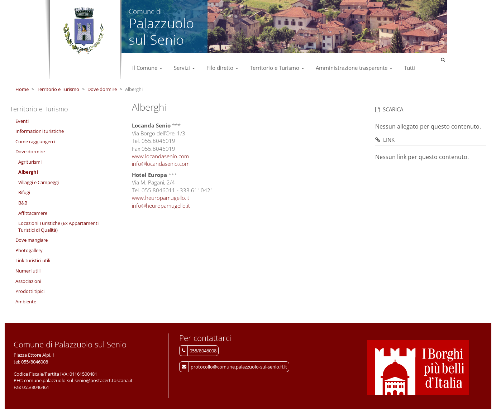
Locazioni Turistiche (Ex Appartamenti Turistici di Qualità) (58, 226)
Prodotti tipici (29, 291)
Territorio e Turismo (277, 67)
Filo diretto (222, 67)
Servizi (184, 67)
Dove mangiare (31, 240)
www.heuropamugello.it (160, 197)
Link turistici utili (32, 260)
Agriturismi (30, 162)
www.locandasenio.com (160, 156)
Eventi (22, 121)
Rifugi (24, 192)
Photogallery (29, 250)
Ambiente (25, 301)
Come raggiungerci (35, 141)
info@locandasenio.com (161, 163)
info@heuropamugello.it (161, 205)
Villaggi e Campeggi (38, 182)
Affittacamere (32, 213)
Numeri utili (27, 271)
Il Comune (147, 67)
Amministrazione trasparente (354, 67)
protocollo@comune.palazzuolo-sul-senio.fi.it (239, 367)
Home (22, 89)
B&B (22, 202)
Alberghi (28, 172)
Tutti (409, 67)
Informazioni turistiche (39, 131)
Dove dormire (102, 89)
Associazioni (28, 281)
